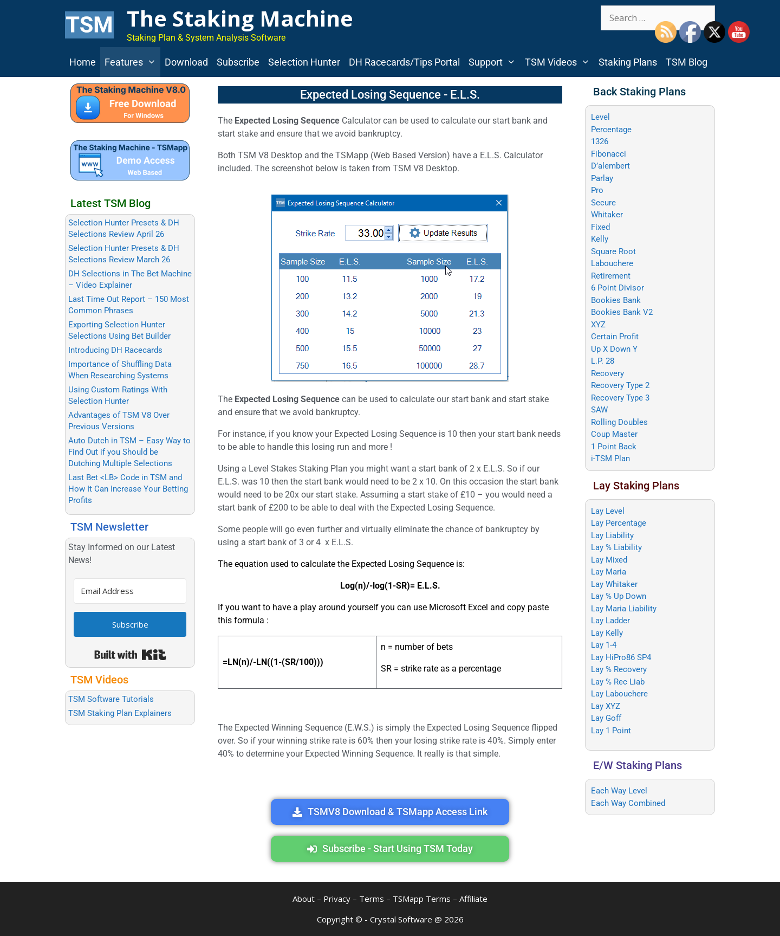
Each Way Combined (628, 803)
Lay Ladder (610, 620)
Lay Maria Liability (623, 609)
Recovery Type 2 (620, 385)
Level (600, 117)
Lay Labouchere (619, 694)
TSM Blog (686, 62)
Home (82, 62)
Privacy (336, 898)
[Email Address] (130, 591)
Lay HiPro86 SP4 (621, 657)
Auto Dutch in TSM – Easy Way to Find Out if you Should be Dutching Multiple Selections (129, 452)
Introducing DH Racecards (115, 350)
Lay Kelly (607, 633)
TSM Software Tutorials (111, 699)
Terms (371, 898)
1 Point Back (613, 446)
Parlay (602, 178)
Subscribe (238, 62)
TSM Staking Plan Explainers (120, 713)
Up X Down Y (614, 349)
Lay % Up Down (618, 596)
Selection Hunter (304, 62)
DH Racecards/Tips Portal (404, 62)
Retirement (610, 276)
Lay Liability (612, 535)
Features (132, 62)
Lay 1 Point (611, 730)
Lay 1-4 (603, 645)
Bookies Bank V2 (622, 312)
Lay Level (608, 511)
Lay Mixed (609, 560)
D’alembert (610, 166)
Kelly (599, 239)
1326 (599, 141)
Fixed (600, 227)
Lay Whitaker (614, 584)
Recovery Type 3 (620, 398)
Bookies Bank (616, 300)
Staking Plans (628, 62)
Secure (603, 203)
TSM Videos (559, 62)
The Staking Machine (240, 18)
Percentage (611, 129)
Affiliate (473, 898)
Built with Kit (130, 654)
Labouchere (612, 263)
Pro (597, 190)
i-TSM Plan (610, 458)
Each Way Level (619, 791)
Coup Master (614, 434)
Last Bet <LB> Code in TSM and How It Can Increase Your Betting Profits (128, 489)
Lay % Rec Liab (618, 682)
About (303, 898)
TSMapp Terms (422, 898)
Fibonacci (608, 154)
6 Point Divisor (617, 288)
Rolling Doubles (619, 422)
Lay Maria (608, 572)
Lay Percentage (618, 523)
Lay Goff (606, 718)
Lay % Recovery (619, 669)
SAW (599, 410)
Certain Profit (615, 336)
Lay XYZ (605, 706)
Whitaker (607, 215)
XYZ (598, 325)
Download (186, 62)
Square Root (613, 251)
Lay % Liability (616, 547)
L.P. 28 (602, 361)
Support (494, 62)
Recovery (607, 373)
